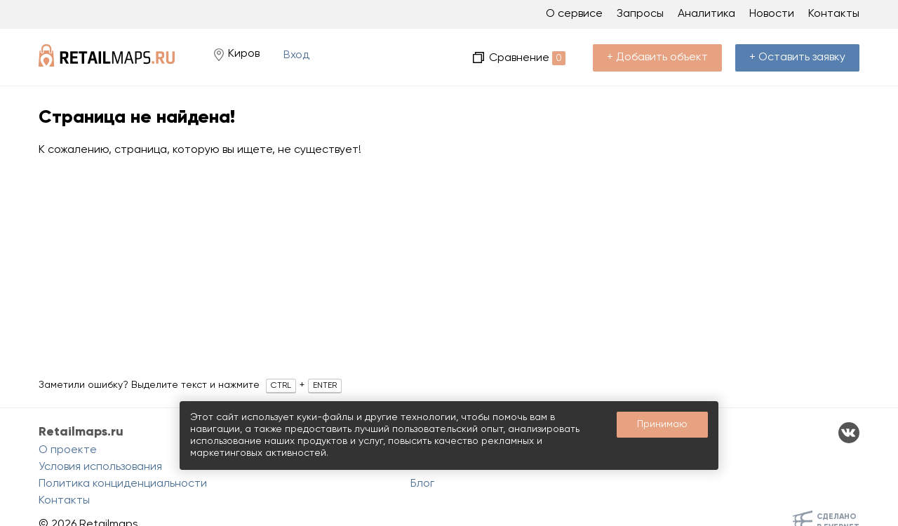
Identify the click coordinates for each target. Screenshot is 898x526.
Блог (422, 484)
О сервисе (574, 14)
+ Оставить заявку (797, 57)
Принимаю (662, 424)
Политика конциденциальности (123, 484)
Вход (296, 55)
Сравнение (527, 58)
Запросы (640, 14)
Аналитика (706, 14)
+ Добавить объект (657, 57)
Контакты (833, 14)
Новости (771, 14)
